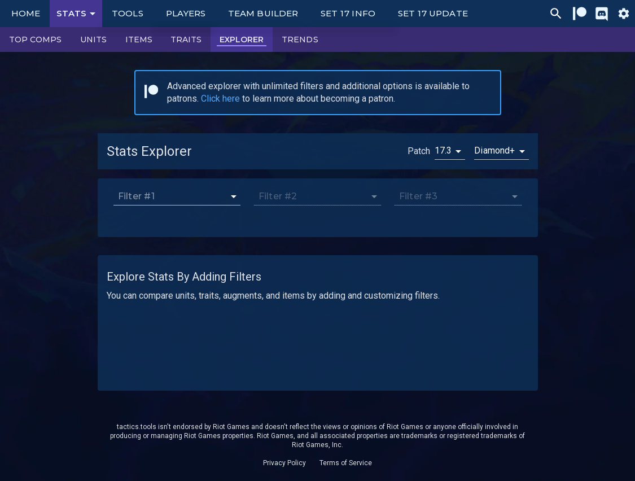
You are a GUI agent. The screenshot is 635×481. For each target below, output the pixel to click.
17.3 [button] (443, 150)
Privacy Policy (284, 463)
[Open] (234, 196)
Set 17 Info (348, 13)
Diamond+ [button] (494, 150)
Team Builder (263, 13)
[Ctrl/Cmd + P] (556, 13)
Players (186, 13)
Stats (77, 13)
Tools (127, 13)
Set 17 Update (433, 13)
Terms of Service (345, 463)
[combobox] (171, 196)
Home (25, 13)
